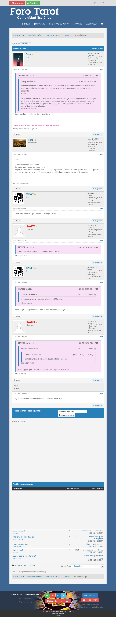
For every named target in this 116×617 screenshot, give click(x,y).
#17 (101, 394)
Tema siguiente (34, 411)
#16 (101, 336)
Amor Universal (18, 539)
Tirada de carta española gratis (90, 607)
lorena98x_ (99, 531)
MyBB (62, 613)
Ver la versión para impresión (25, 565)
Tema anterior (20, 411)
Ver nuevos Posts (25, 598)
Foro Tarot (45, 611)
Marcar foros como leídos (58, 601)
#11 (101, 69)
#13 (101, 209)
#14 (101, 241)
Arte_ (101, 544)
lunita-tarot (17, 547)
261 (93, 204)
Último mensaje (86, 531)
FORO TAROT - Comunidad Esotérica (27, 35)
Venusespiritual (98, 539)
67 (92, 236)
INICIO (26, 24)
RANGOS (78, 24)
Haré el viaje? (18, 550)
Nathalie (15, 533)
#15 (101, 282)
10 (69, 550)
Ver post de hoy (25, 602)
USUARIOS (39, 24)
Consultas (67, 35)
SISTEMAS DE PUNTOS (59, 24)
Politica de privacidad (90, 605)
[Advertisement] (58, 454)
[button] (103, 24)
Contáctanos (90, 595)
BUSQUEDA (91, 24)
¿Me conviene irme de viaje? (24, 537)
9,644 (93, 150)
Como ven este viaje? (21, 544)
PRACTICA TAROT (53, 35)
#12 (101, 154)
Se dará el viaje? (19, 531)
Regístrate (32, 3)
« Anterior (24, 44)
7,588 (94, 64)
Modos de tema (97, 48)
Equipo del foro (90, 600)
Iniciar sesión (17, 3)
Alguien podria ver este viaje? (24, 556)
